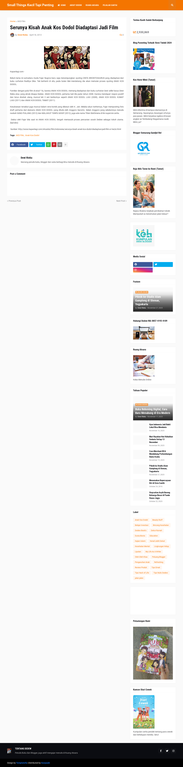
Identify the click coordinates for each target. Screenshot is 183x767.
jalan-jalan (139, 578)
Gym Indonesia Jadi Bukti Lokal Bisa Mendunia (160, 426)
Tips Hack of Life (142, 573)
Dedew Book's (140, 530)
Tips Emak (156, 567)
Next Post (120, 201)
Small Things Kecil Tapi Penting (30, 5)
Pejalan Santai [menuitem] (110, 5)
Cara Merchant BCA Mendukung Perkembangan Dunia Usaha (160, 454)
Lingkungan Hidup (161, 546)
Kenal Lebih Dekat (157, 541)
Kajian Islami (140, 541)
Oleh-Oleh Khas (141, 557)
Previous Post (15, 201)
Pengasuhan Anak (142, 562)
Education (154, 536)
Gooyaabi (45, 763)
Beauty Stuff (157, 520)
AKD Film (21, 21)
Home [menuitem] (62, 5)
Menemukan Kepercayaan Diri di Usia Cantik (160, 482)
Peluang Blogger (158, 557)
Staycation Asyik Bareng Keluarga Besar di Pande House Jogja (159, 495)
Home (12, 21)
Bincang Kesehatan (161, 525)
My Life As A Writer (153, 552)
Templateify (21, 763)
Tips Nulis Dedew (161, 573)
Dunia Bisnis (140, 536)
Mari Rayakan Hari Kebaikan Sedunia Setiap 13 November (161, 439)
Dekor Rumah (156, 530)
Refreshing (158, 562)
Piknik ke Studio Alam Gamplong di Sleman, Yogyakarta (148, 300)
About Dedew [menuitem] (76, 5)
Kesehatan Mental (142, 546)
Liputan (138, 552)
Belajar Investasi (141, 525)
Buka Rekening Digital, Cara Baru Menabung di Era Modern (152, 411)
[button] (172, 5)
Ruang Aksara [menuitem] (92, 5)
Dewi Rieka (26, 157)
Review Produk (141, 567)
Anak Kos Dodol (32, 135)
